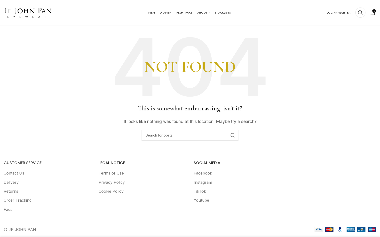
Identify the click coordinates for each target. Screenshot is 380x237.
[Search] (360, 12)
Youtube (201, 200)
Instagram (203, 182)
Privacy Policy (112, 182)
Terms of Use (111, 173)
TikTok (200, 191)
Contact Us (14, 173)
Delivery (11, 182)
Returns (11, 191)
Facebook (203, 173)
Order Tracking (18, 200)
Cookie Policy (111, 191)
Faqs (8, 209)
